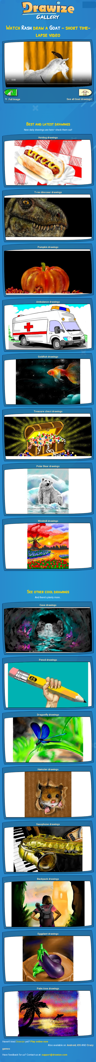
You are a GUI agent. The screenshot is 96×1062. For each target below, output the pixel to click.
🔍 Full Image (12, 99)
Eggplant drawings (48, 933)
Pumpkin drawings (48, 247)
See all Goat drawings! (79, 99)
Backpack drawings (48, 879)
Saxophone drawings (48, 824)
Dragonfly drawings (48, 714)
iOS (79, 1045)
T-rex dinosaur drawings (48, 192)
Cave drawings (48, 605)
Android (71, 1045)
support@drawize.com (54, 1054)
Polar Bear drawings (48, 466)
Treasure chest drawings (48, 411)
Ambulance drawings (48, 301)
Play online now (39, 1041)
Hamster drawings (48, 769)
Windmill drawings (48, 521)
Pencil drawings (48, 659)
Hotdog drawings (48, 137)
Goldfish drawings (48, 356)
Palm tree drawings (48, 988)
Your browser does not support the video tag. (48, 64)
